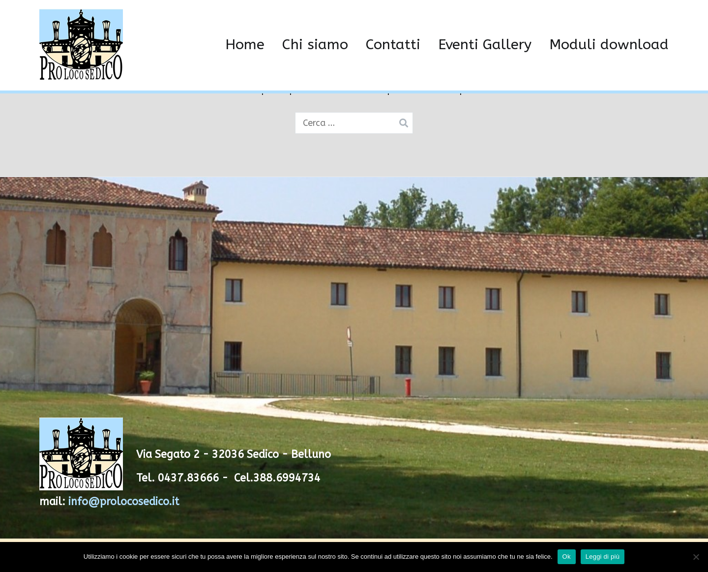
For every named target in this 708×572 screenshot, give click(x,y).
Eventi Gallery (484, 44)
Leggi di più (603, 556)
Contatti (393, 44)
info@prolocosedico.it (123, 501)
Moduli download (609, 44)
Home (245, 44)
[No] (696, 557)
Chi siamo (315, 44)
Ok (566, 556)
